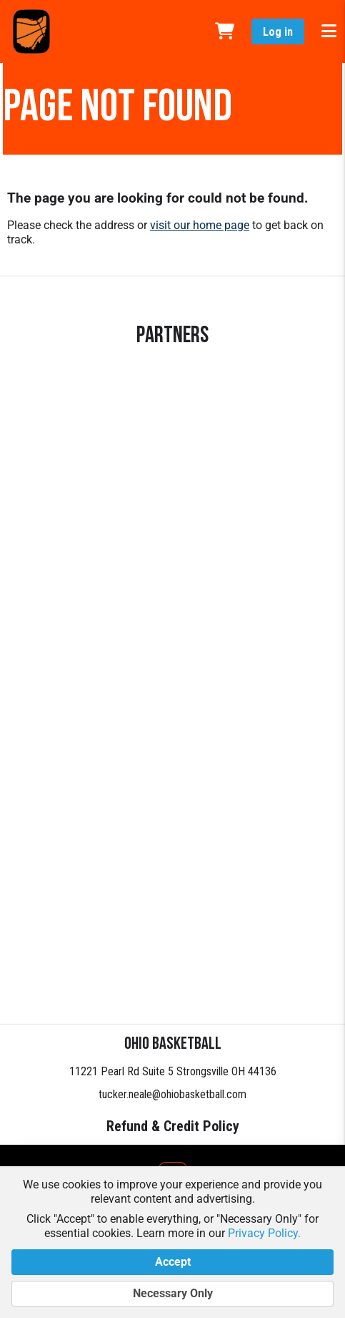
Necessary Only (172, 1293)
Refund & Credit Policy (172, 1126)
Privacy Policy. (264, 1233)
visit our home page (199, 225)
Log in (278, 32)
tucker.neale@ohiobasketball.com (172, 1094)
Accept (172, 1262)
